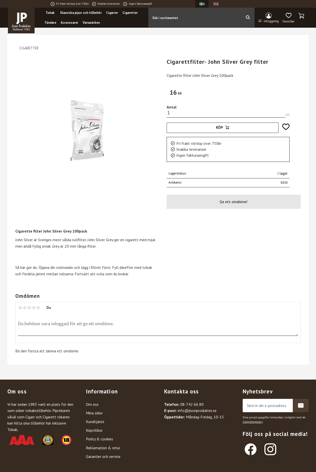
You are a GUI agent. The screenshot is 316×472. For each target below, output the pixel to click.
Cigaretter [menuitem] (130, 13)
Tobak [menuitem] (50, 13)
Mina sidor (94, 412)
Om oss (92, 404)
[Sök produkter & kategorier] (194, 17)
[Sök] (248, 17)
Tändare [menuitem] (50, 23)
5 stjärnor (38, 307)
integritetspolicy (253, 422)
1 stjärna (20, 307)
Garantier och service (103, 456)
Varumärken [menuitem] (91, 23)
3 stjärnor (29, 307)
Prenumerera (301, 405)
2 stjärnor (24, 307)
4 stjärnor (33, 307)
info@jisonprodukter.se (197, 410)
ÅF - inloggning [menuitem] (268, 21)
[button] (288, 18)
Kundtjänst (95, 421)
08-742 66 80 (192, 404)
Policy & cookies (99, 438)
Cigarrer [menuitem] (112, 13)
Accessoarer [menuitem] (69, 23)
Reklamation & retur (103, 447)
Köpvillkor (94, 430)
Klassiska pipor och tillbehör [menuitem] (81, 13)
